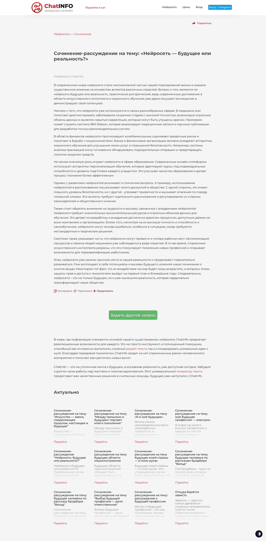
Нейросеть (169, 7)
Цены (186, 7)
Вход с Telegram (220, 7)
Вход (199, 7)
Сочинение (82, 34)
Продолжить (105, 290)
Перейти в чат (95, 7)
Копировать (65, 290)
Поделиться (204, 23)
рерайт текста (136, 348)
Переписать (85, 290)
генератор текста (189, 371)
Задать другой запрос (133, 315)
